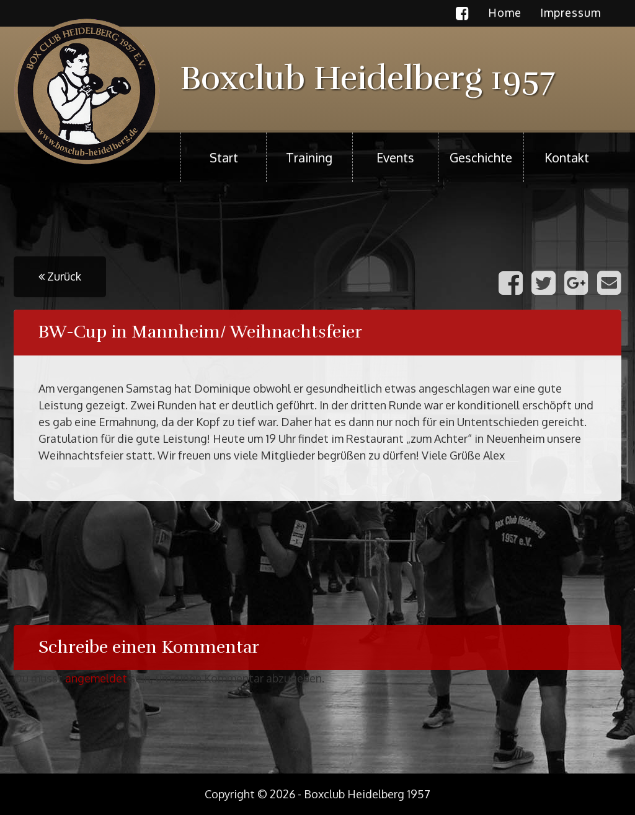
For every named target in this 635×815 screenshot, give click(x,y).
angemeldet (96, 678)
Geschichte (481, 157)
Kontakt (566, 157)
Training (309, 157)
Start (224, 157)
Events (395, 157)
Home (505, 12)
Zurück (59, 276)
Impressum (570, 12)
